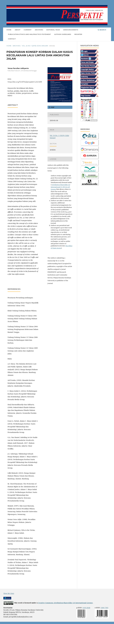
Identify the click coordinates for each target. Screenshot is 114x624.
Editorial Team (53, 30)
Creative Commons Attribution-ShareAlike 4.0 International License (65, 603)
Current (27, 30)
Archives (39, 30)
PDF (52, 107)
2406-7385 (104, 608)
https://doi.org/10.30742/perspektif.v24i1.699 (25, 82)
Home (8, 30)
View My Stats (8, 593)
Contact (12, 39)
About (17, 30)
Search (102, 30)
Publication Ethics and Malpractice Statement (29, 34)
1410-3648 (86, 608)
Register (78, 34)
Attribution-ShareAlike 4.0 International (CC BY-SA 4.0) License (60, 187)
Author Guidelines (62, 34)
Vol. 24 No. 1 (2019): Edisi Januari (35, 46)
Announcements (70, 30)
